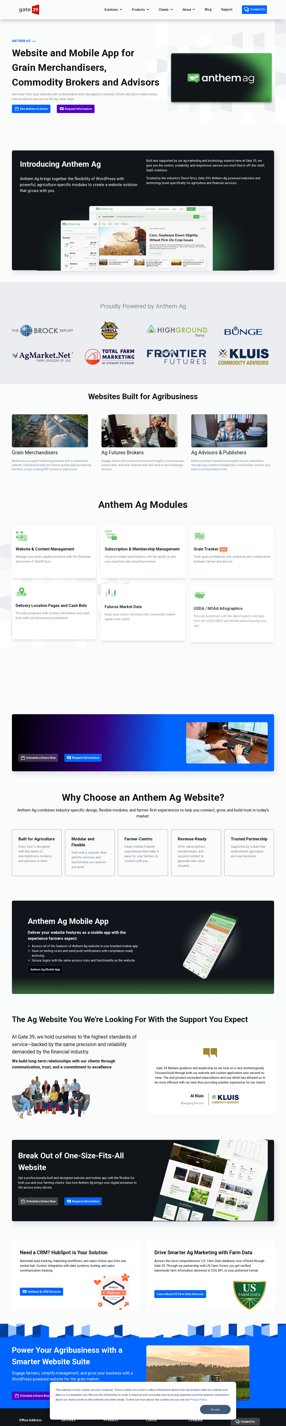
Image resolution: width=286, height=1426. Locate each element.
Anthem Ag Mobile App (45, 969)
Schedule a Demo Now (38, 757)
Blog (208, 9)
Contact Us (254, 9)
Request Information (75, 108)
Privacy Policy (198, 1399)
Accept (215, 1409)
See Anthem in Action (31, 108)
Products (138, 10)
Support (226, 9)
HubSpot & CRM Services (41, 1291)
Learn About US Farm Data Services (180, 1294)
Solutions (111, 10)
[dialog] (143, 1401)
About (187, 10)
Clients (164, 10)
